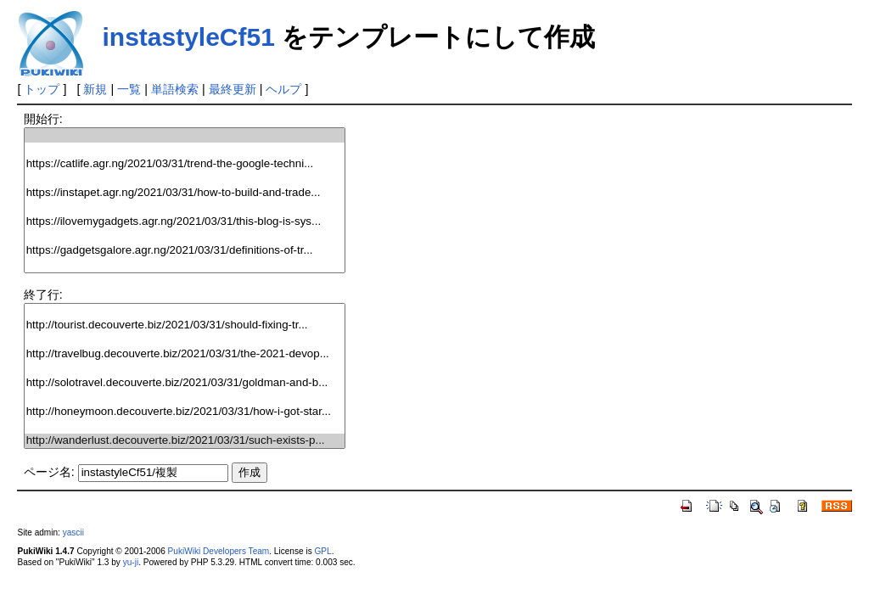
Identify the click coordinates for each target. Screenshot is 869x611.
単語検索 (175, 89)
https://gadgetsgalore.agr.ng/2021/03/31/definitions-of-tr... (185, 251)
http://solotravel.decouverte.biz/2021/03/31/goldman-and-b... (185, 383)
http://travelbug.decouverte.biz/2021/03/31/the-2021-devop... (185, 354)
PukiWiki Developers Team (219, 551)
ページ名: (49, 472)
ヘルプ (283, 89)
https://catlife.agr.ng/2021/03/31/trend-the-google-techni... (185, 164)
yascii (73, 532)
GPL (322, 551)
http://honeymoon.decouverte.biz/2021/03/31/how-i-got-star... (185, 412)
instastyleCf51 (188, 37)
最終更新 (232, 89)
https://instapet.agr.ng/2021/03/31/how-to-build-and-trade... (185, 193)
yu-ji (130, 562)
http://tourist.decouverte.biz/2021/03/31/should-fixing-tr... (185, 325)
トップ (41, 89)
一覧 (129, 89)
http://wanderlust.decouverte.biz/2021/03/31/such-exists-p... (185, 441)
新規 (95, 89)
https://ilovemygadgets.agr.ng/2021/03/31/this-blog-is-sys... (185, 222)
